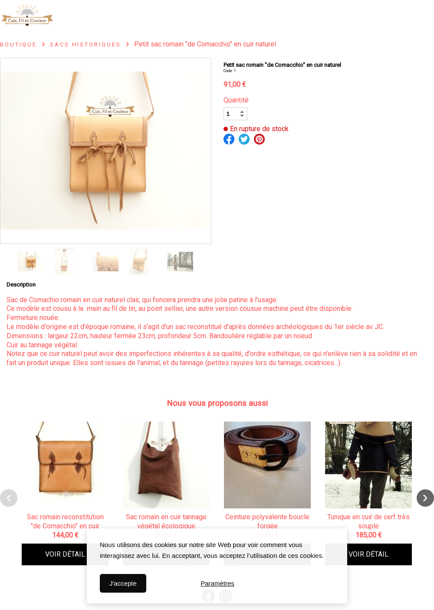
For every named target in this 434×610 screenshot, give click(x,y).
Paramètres (217, 583)
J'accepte (123, 583)
